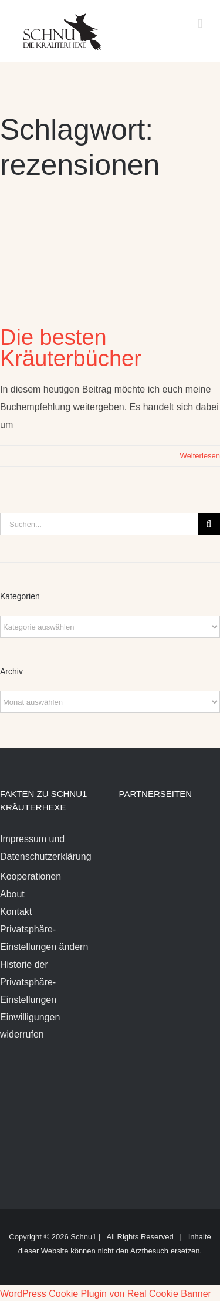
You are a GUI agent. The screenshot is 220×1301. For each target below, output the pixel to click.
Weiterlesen (200, 455)
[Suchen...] (99, 524)
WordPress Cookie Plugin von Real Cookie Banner (105, 1294)
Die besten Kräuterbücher (70, 348)
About (12, 894)
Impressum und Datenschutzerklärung (46, 847)
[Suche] (209, 524)
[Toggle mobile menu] (200, 24)
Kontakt (16, 912)
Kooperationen (30, 876)
